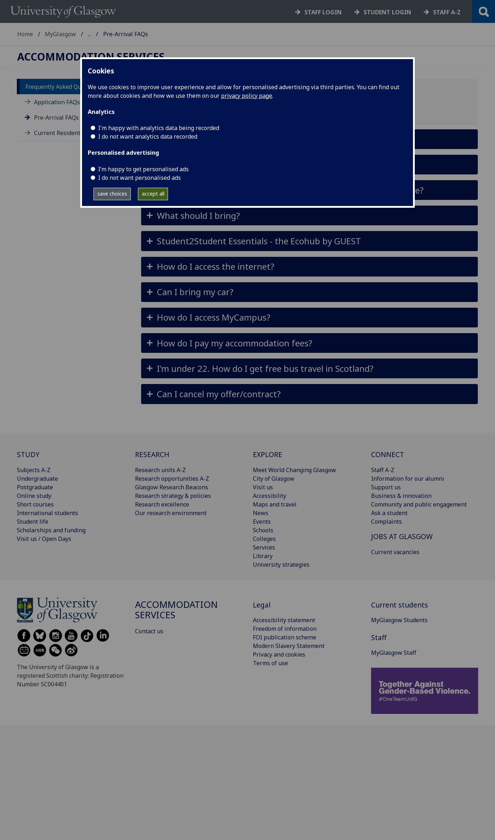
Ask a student (389, 513)
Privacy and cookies (279, 654)
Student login (387, 12)
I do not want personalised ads (139, 178)
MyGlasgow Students (399, 620)
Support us (386, 487)
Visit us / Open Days (44, 539)
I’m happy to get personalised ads (143, 169)
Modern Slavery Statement (289, 646)
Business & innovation (401, 496)
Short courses (35, 504)
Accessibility (269, 496)
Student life (32, 521)
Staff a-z (447, 12)
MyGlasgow (60, 34)
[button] (309, 215)
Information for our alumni (407, 479)
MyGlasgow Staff (393, 653)
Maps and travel (275, 504)
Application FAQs (57, 102)
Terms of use (270, 663)
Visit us (263, 487)
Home (25, 34)
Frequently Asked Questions (63, 87)
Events (262, 521)
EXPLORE (267, 454)
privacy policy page (246, 96)
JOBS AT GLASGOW (402, 536)
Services (264, 547)
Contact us (149, 631)
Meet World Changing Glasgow (294, 470)
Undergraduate (37, 479)
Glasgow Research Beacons (171, 487)
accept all (153, 193)
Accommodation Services (121, 34)
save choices (112, 193)
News (260, 513)
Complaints (386, 521)
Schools (263, 530)
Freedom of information (285, 629)
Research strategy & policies (173, 496)
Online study (34, 496)
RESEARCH (152, 454)
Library (263, 556)
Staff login (323, 12)
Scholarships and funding (51, 530)
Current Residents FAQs (66, 133)
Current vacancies (395, 552)
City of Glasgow (273, 479)
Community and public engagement (419, 504)
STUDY (28, 454)
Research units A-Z (160, 470)
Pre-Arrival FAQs (56, 117)
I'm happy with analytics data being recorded (158, 128)
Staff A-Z (382, 470)
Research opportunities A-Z (172, 479)
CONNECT (387, 454)
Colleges (264, 539)
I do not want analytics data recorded (147, 136)
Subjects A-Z (34, 470)
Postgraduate (35, 487)
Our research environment (171, 513)
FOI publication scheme (284, 637)
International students (47, 513)
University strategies (281, 564)
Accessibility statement (284, 620)
